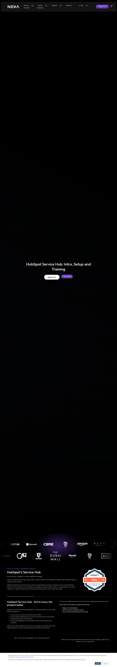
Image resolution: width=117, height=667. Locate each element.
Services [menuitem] (27, 6)
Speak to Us (102, 6)
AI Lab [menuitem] (70, 6)
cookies (17, 657)
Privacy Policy (30, 657)
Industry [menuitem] (38, 6)
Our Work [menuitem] (80, 6)
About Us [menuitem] (60, 6)
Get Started (67, 277)
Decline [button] (105, 663)
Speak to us (50, 277)
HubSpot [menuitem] (49, 6)
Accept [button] (97, 663)
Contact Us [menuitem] (90, 6)
